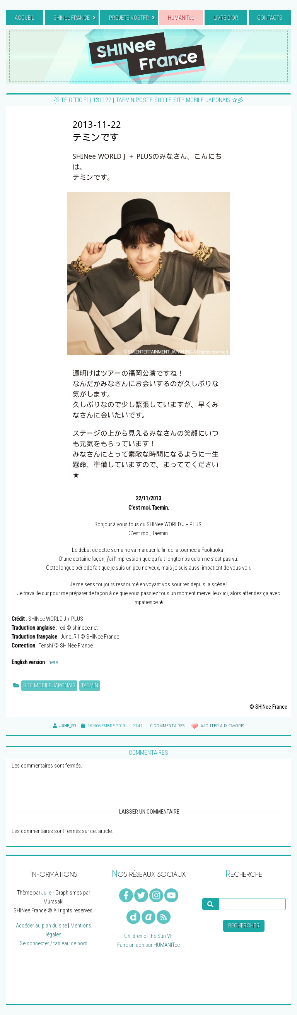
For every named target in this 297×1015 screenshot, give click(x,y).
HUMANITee (181, 18)
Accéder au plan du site (41, 925)
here (53, 662)
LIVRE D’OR (225, 18)
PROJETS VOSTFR (132, 18)
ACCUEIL (24, 18)
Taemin (89, 685)
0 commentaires (167, 725)
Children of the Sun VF (148, 936)
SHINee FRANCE (74, 18)
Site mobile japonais (49, 685)
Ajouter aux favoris (222, 725)
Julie (46, 893)
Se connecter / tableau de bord (53, 943)
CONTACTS (269, 18)
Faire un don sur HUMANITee (148, 945)
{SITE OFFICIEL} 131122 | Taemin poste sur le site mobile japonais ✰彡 (148, 100)
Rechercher (243, 925)
